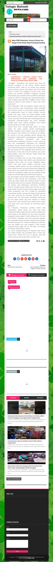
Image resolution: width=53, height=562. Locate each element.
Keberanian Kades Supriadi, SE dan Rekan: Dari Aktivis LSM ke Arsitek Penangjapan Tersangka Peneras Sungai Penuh (26, 417)
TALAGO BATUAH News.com (26, 557)
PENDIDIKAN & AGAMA (15, 34)
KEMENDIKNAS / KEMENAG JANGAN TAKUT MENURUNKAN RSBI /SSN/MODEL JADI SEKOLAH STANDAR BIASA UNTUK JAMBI (26, 78)
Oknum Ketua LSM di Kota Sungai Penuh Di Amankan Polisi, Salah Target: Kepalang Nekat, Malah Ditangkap (25, 467)
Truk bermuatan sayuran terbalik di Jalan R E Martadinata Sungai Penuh (25, 442)
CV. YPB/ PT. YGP (29, 558)
